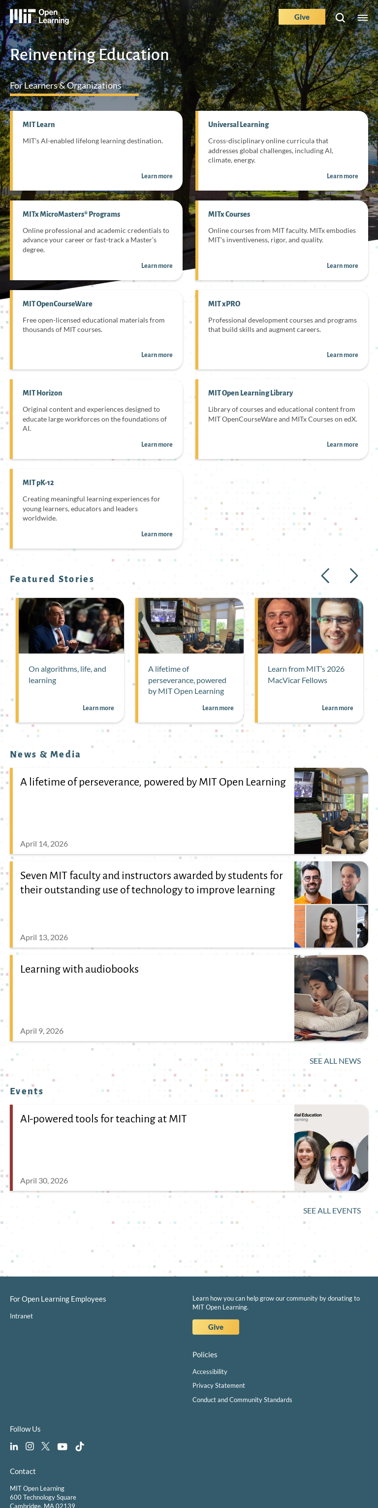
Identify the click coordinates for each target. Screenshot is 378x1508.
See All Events (332, 1210)
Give (302, 16)
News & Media (46, 754)
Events (27, 1091)
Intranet (21, 1316)
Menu (362, 18)
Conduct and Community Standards (242, 1400)
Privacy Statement (218, 1385)
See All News (335, 1060)
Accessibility (209, 1372)
